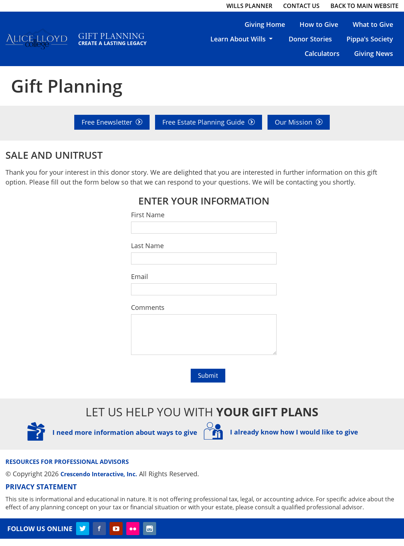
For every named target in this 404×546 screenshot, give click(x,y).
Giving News (373, 53)
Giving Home (265, 24)
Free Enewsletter (112, 122)
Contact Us (301, 6)
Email (139, 276)
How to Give (319, 24)
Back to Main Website (364, 6)
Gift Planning (118, 38)
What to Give (373, 24)
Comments (148, 307)
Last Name (147, 245)
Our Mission (298, 122)
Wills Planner (249, 6)
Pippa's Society (369, 39)
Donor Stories (310, 39)
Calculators (322, 53)
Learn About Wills (242, 39)
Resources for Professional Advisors (67, 469)
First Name (148, 214)
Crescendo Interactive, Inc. (98, 481)
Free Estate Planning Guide (208, 122)
